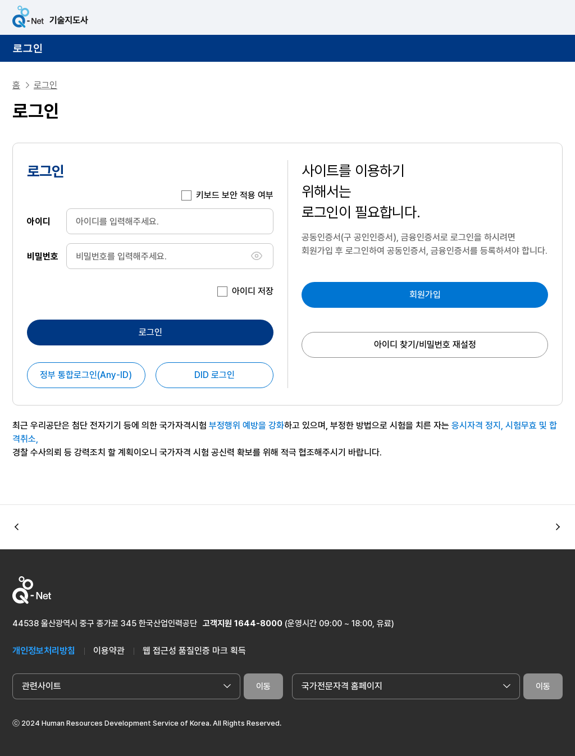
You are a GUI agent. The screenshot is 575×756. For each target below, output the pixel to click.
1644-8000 (258, 623)
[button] (558, 527)
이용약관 (109, 650)
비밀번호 (42, 256)
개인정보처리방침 (43, 650)
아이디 (39, 221)
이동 (263, 686)
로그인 (27, 48)
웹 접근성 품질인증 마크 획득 (194, 650)
